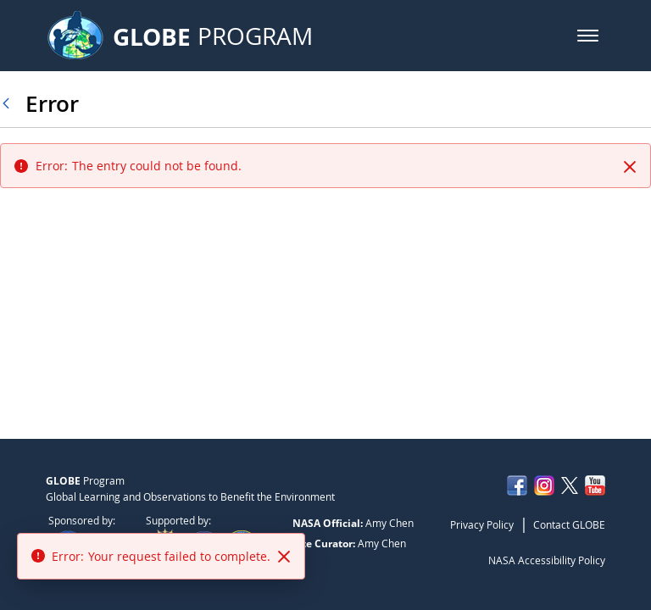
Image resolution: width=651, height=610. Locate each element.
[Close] (629, 166)
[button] (588, 35)
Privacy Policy (482, 524)
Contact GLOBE (569, 524)
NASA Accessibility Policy (546, 560)
